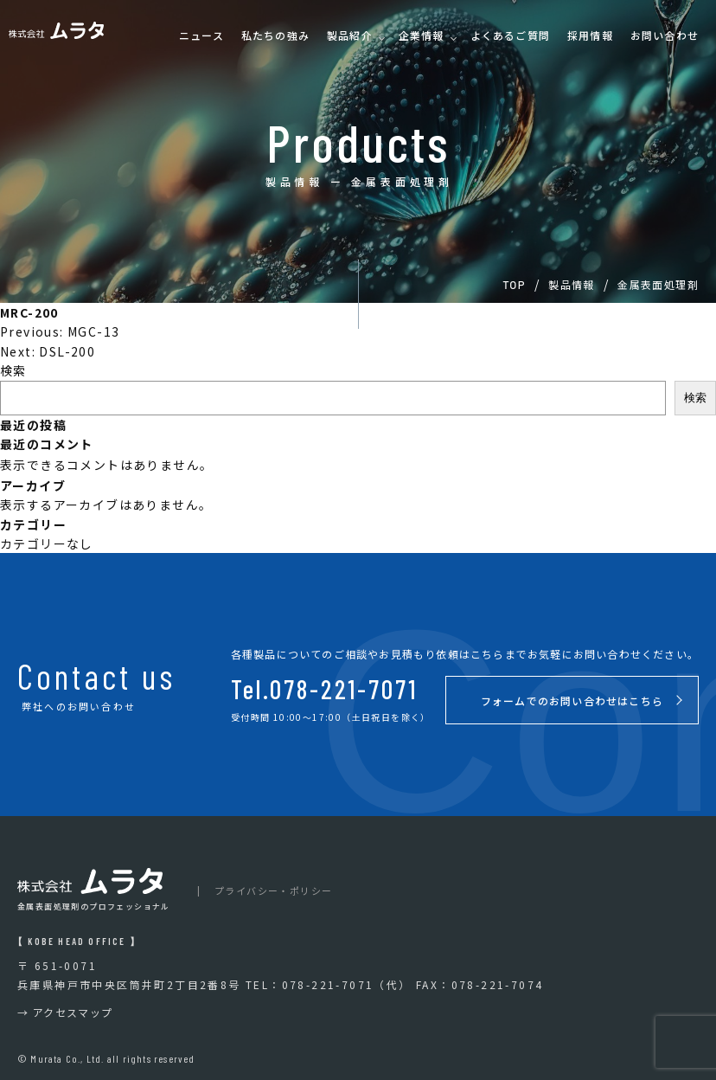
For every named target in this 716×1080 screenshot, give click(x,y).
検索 (13, 370)
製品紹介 (350, 35)
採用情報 (590, 35)
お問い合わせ (664, 35)
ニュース (201, 35)
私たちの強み (275, 35)
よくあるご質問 (510, 35)
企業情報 (421, 35)
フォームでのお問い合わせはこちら (572, 700)
